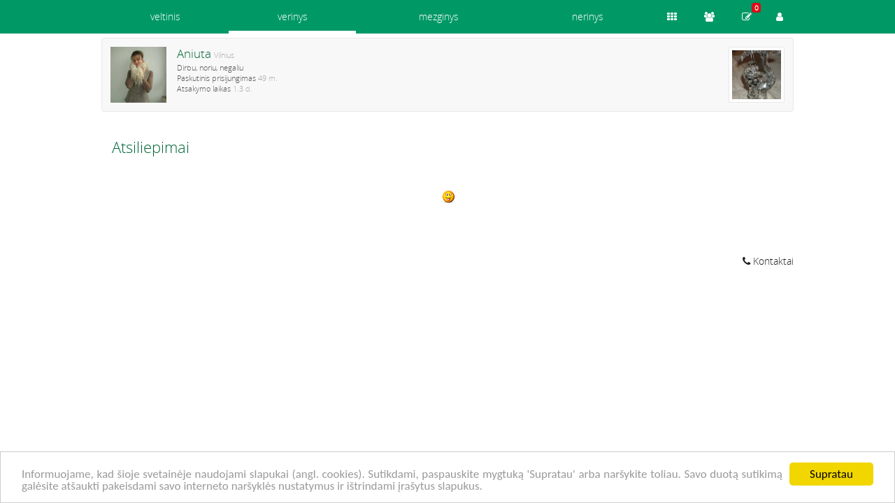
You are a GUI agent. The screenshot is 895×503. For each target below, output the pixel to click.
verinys (293, 16)
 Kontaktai (768, 261)
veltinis (165, 16)
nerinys (587, 16)
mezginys (439, 16)
